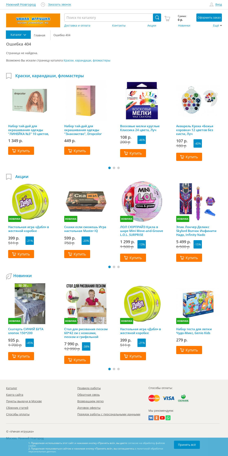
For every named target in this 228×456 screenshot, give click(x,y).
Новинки (184, 25)
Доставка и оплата (77, 25)
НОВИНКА (14, 218)
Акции (151, 25)
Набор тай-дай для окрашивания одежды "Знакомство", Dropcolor (83, 130)
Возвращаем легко (90, 401)
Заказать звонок (59, 4)
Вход (218, 4)
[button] (109, 168)
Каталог (11, 388)
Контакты (119, 25)
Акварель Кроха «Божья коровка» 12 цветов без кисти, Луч (194, 130)
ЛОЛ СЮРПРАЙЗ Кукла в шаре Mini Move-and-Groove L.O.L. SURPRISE (141, 230)
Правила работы (89, 388)
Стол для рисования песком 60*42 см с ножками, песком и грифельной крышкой (86, 333)
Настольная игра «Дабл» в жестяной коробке (28, 229)
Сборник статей (17, 408)
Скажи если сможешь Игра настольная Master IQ (85, 229)
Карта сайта (14, 395)
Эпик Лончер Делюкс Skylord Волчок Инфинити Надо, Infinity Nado (196, 230)
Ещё (216, 25)
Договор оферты (89, 408)
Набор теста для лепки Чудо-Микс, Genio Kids (194, 331)
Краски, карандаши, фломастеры (87, 60)
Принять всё (187, 445)
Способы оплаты (18, 414)
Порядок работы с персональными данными (108, 414)
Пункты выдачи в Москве (24, 401)
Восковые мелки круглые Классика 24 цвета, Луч (140, 128)
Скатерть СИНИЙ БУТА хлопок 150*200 (25, 331)
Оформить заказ (209, 17)
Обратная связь (88, 395)
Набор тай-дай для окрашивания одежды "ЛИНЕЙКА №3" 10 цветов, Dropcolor (28, 130)
